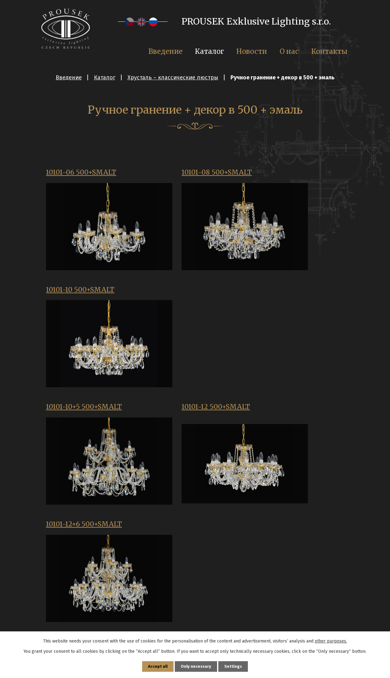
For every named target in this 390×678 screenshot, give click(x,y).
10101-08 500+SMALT (186, 173)
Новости (251, 51)
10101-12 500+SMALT (185, 291)
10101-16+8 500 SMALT (188, 410)
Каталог (104, 77)
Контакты (329, 51)
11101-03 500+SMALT (185, 528)
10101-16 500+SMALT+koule (79, 414)
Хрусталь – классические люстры (173, 77)
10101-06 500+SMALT (83, 173)
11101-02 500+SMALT (82, 528)
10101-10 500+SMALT (287, 173)
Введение (69, 77)
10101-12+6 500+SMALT (291, 291)
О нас (289, 51)
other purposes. (331, 640)
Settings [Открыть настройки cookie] (234, 666)
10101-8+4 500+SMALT (290, 410)
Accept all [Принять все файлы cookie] (157, 666)
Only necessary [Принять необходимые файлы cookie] (196, 666)
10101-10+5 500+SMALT (86, 291)
